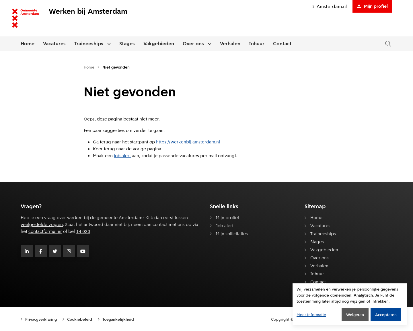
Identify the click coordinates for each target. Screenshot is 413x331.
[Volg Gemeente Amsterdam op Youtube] (83, 251)
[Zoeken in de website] (388, 44)
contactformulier (45, 231)
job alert (122, 156)
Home (27, 43)
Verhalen (230, 43)
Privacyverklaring (41, 319)
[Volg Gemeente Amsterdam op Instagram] (69, 251)
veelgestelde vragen (42, 224)
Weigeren (355, 314)
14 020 (83, 231)
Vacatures (54, 43)
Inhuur (256, 43)
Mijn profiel (372, 6)
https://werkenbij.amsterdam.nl (188, 142)
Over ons (193, 43)
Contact (282, 43)
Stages (127, 43)
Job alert (224, 226)
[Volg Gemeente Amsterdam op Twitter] (55, 251)
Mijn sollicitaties (232, 234)
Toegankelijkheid (118, 319)
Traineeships (88, 43)
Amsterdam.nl (330, 6)
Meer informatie (311, 314)
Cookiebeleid (79, 319)
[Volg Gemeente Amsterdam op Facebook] (41, 251)
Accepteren (386, 314)
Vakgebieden (158, 43)
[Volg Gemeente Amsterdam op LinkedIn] (27, 251)
